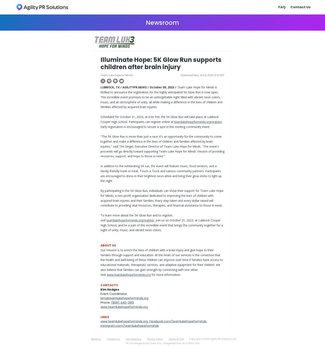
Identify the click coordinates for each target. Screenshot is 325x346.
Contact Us (300, 7)
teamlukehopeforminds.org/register (198, 122)
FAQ (281, 7)
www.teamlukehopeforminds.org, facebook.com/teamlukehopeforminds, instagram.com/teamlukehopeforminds (154, 323)
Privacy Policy (155, 339)
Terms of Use (176, 339)
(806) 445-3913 (122, 302)
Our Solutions (133, 339)
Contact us (113, 339)
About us (96, 339)
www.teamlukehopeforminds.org (129, 275)
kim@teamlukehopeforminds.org (124, 298)
